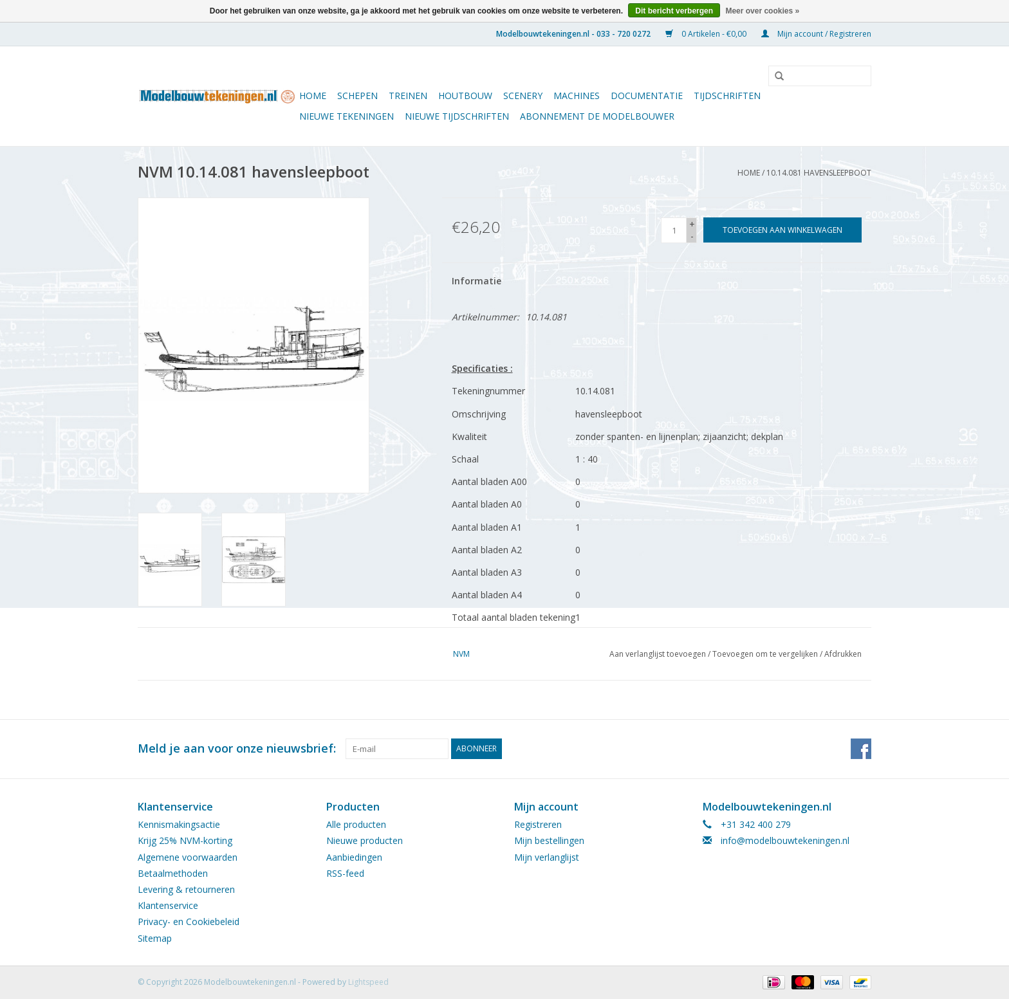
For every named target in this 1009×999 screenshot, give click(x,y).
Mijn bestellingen (549, 840)
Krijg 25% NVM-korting (185, 840)
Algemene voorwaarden (187, 857)
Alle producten (356, 824)
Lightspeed (368, 981)
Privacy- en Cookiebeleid (188, 921)
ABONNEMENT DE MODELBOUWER (597, 116)
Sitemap (155, 938)
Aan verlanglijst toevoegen (657, 653)
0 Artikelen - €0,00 (706, 33)
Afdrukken (843, 653)
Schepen (357, 95)
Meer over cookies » (762, 10)
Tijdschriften (727, 95)
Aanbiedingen (354, 857)
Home (312, 95)
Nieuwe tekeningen (346, 116)
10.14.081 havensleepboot (818, 172)
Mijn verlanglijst (546, 857)
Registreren (538, 824)
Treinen (408, 95)
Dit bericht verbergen (674, 10)
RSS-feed (345, 873)
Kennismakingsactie (179, 824)
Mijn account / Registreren (816, 33)
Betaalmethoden (173, 873)
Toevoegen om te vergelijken (766, 653)
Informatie (476, 281)
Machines (576, 95)
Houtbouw (465, 95)
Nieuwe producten (364, 840)
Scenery (522, 95)
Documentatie (647, 95)
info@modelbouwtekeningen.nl (785, 840)
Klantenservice (168, 905)
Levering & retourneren (186, 889)
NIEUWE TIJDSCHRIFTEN (457, 116)
